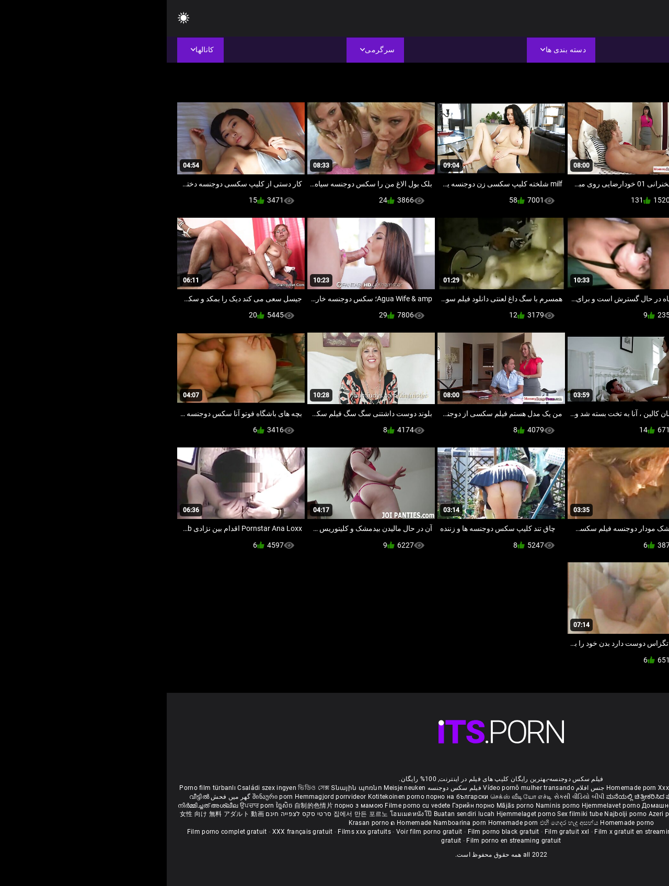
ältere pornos (636, 788)
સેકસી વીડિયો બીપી (412, 796)
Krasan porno (203, 822)
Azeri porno (500, 814)
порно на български (290, 796)
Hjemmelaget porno (360, 814)
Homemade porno (460, 822)
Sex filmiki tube (413, 814)
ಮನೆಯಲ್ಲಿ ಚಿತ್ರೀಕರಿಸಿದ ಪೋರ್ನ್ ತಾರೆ (488, 796)
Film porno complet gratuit (60, 831)
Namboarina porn (294, 822)
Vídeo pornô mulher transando (361, 788)
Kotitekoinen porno (230, 796)
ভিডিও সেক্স (147, 788)
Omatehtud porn (587, 814)
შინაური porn (107, 796)
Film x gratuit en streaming (468, 831)
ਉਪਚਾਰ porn (91, 805)
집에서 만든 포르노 (195, 814)
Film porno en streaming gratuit (346, 840)
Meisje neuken (238, 788)
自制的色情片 (148, 805)
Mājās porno (349, 805)
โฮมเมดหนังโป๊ (245, 814)
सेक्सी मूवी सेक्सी (555, 796)
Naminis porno (392, 805)
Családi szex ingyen (100, 788)
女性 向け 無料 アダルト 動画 (55, 814)
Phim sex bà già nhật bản (577, 788)
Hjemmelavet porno (445, 805)
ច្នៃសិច (118, 805)
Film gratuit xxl (400, 831)
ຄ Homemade (245, 822)
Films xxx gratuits (197, 831)
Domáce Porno (590, 805)
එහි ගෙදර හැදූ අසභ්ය (403, 822)
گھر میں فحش (63, 796)
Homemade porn (465, 788)
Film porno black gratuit (337, 831)
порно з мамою (192, 805)
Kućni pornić (547, 805)
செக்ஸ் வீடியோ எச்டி (354, 796)
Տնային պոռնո (190, 788)
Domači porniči (635, 805)
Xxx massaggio (514, 788)
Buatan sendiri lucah (298, 814)
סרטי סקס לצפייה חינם (132, 814)
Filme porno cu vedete (250, 805)
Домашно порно (501, 805)
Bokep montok (539, 814)
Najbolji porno (458, 814)
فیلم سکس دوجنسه (288, 788)
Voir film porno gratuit (262, 831)
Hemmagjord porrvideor (164, 796)
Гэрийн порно (307, 805)
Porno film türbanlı (41, 788)
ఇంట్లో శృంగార (596, 796)
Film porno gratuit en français (557, 831)
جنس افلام (423, 788)
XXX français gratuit (136, 831)
